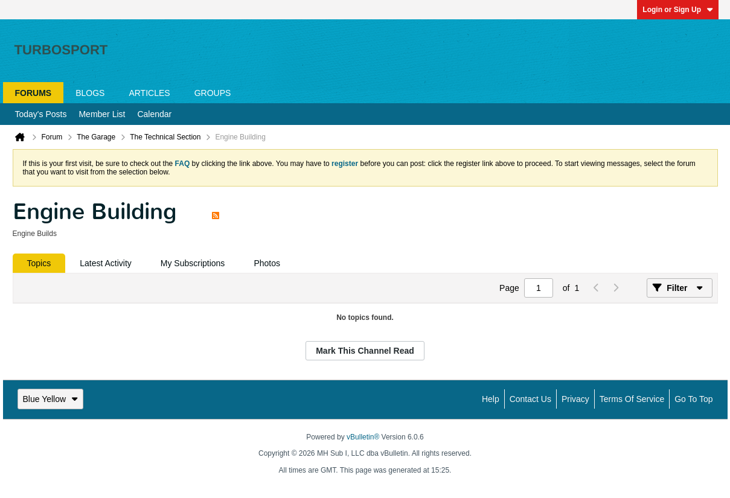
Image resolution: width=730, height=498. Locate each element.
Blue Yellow (50, 399)
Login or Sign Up (677, 9)
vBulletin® (363, 437)
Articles (149, 93)
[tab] (39, 263)
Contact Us (530, 399)
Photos (267, 263)
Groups (212, 93)
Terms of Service (632, 399)
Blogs (89, 93)
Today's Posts (41, 114)
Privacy (575, 399)
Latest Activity (106, 263)
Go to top (693, 399)
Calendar (154, 114)
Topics (39, 263)
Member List (101, 114)
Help (490, 399)
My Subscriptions (193, 263)
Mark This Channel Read (365, 351)
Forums (33, 93)
